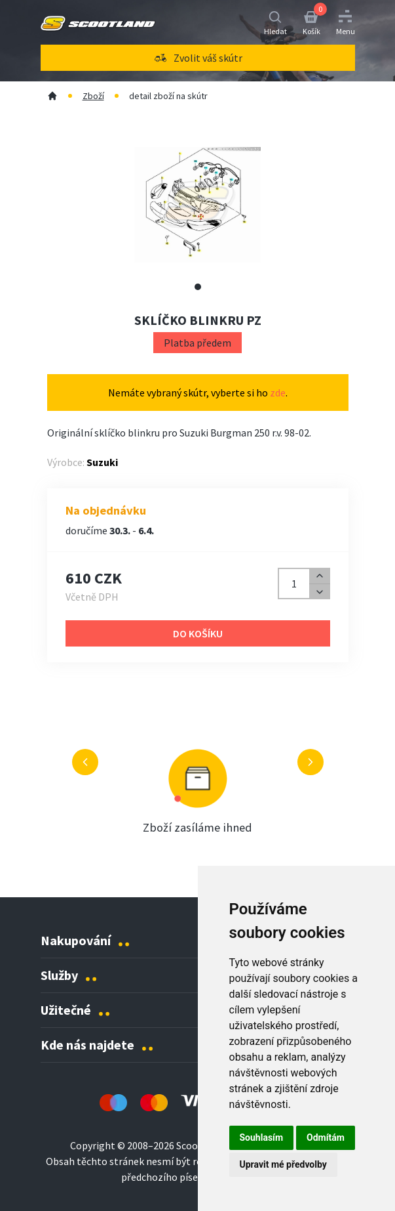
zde (278, 392)
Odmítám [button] (326, 1137)
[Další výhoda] (310, 762)
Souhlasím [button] (262, 1137)
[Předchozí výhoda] (85, 762)
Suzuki (102, 462)
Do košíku (198, 633)
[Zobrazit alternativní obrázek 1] (198, 287)
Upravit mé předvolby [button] (283, 1164)
